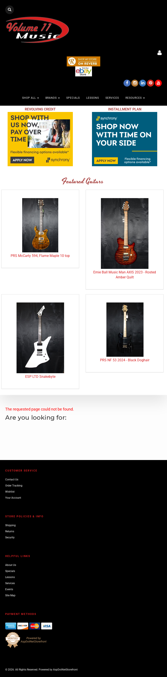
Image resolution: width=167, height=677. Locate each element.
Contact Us (11, 479)
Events (9, 589)
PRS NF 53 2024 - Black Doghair (124, 360)
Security (10, 537)
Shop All (30, 97)
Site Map (10, 595)
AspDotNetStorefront (65, 669)
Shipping (10, 525)
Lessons (92, 97)
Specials (73, 97)
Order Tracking (13, 485)
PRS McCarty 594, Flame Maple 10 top (40, 256)
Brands (52, 97)
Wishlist (10, 491)
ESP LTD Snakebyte (40, 377)
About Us (10, 565)
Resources (135, 97)
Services (112, 97)
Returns (9, 531)
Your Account (13, 497)
